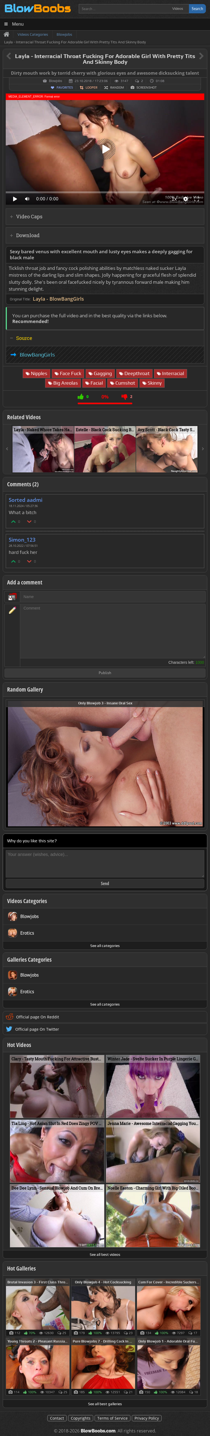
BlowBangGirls (37, 354)
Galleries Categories (29, 959)
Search (197, 8)
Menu (18, 24)
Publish (105, 673)
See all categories (105, 945)
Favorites (65, 87)
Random (117, 87)
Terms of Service (112, 1418)
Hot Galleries (21, 1268)
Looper (91, 87)
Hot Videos (19, 1045)
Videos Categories (27, 901)
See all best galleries (105, 1404)
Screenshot (146, 87)
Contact (57, 1418)
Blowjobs (55, 81)
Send (105, 883)
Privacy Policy (147, 1418)
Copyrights (81, 1418)
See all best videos (105, 1254)
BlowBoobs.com (98, 1431)
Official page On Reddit (37, 1016)
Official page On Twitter (37, 1029)
